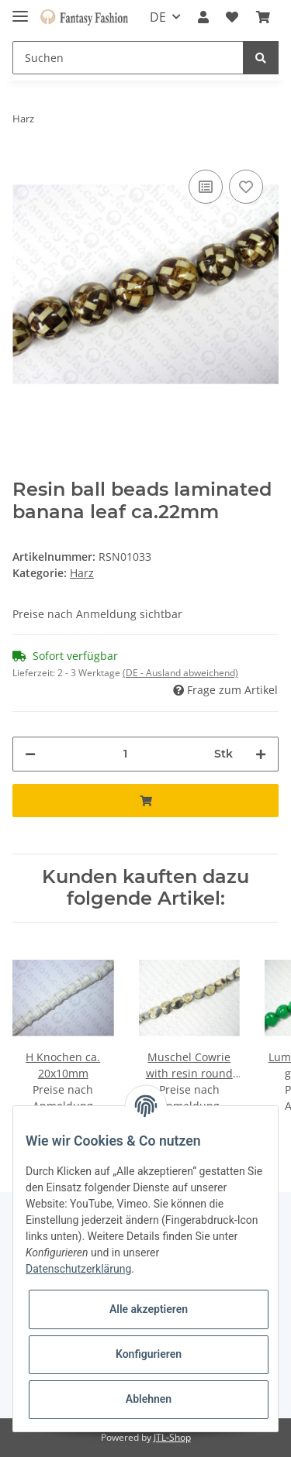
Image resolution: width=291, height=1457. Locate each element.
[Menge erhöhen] (261, 754)
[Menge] (125, 754)
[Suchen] (128, 57)
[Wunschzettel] (232, 17)
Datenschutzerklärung (78, 1269)
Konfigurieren (149, 1354)
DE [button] (158, 17)
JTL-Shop (172, 1437)
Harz (82, 572)
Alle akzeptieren (148, 1309)
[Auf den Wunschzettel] (246, 187)
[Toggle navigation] (20, 9)
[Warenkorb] (263, 17)
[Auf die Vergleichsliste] (206, 187)
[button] (203, 17)
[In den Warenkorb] (145, 800)
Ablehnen (148, 1399)
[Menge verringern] (30, 754)
